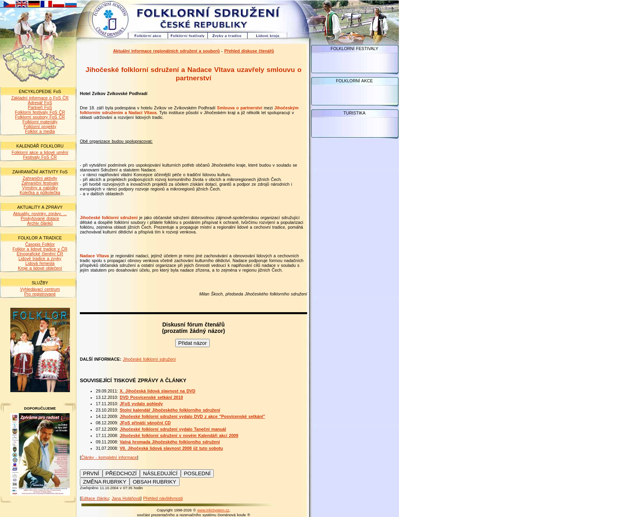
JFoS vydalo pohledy (141, 403)
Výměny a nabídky (40, 187)
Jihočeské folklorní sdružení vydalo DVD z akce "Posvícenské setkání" (192, 416)
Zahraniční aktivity (40, 178)
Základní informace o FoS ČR (39, 97)
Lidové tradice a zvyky (40, 258)
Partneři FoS (40, 107)
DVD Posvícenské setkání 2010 (151, 397)
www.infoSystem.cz (213, 510)
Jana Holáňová (126, 498)
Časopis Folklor (39, 244)
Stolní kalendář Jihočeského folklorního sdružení (170, 410)
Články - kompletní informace (109, 457)
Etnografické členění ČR (40, 253)
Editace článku (95, 498)
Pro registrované (40, 294)
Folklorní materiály (39, 121)
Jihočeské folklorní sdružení (149, 359)
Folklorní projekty (39, 126)
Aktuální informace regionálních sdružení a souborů (166, 51)
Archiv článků (39, 223)
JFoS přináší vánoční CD (145, 422)
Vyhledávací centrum (40, 289)
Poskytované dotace (40, 218)
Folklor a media (40, 131)
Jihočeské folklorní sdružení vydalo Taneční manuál (173, 429)
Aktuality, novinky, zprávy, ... (40, 213)
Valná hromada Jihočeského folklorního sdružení (170, 441)
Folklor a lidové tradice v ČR (39, 249)
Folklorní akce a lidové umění (40, 152)
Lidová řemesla (39, 263)
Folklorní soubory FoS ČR (40, 117)
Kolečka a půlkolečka (39, 192)
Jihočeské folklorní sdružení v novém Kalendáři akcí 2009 (179, 435)
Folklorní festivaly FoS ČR (40, 112)
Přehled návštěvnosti (163, 498)
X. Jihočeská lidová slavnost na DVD (157, 391)
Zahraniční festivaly (39, 183)
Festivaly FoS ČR (40, 157)
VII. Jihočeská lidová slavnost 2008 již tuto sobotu (171, 448)
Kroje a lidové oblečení (40, 268)
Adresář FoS (40, 102)
